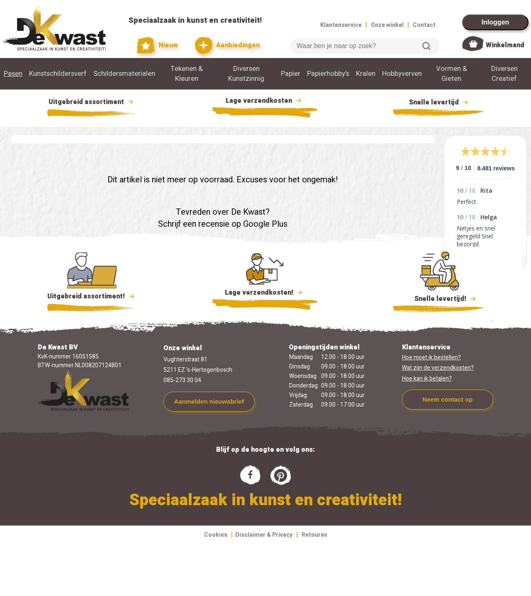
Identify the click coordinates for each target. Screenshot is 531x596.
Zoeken (426, 46)
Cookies (215, 535)
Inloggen (495, 22)
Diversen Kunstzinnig (246, 74)
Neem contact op (447, 399)
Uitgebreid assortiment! (91, 296)
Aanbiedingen (227, 45)
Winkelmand (505, 45)
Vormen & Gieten (451, 74)
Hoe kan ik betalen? (427, 378)
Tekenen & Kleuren (187, 74)
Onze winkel (387, 25)
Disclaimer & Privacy (263, 535)
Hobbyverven (402, 74)
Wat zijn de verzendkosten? (438, 367)
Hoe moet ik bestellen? (431, 357)
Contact (424, 25)
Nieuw (157, 45)
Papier (290, 74)
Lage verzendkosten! (264, 294)
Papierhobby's (328, 74)
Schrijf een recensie (193, 224)
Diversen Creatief (504, 74)
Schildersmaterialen (124, 74)
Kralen (365, 74)
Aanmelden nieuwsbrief (209, 401)
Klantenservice (341, 25)
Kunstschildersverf (58, 74)
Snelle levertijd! (439, 298)
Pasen (13, 74)
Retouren (314, 535)
